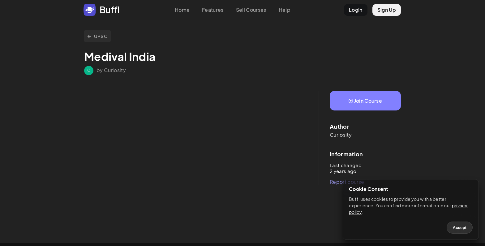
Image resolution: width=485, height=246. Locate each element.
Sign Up (386, 9)
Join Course (365, 100)
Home (182, 9)
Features (213, 9)
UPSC (97, 36)
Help (284, 9)
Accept (459, 227)
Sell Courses (251, 9)
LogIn (356, 9)
